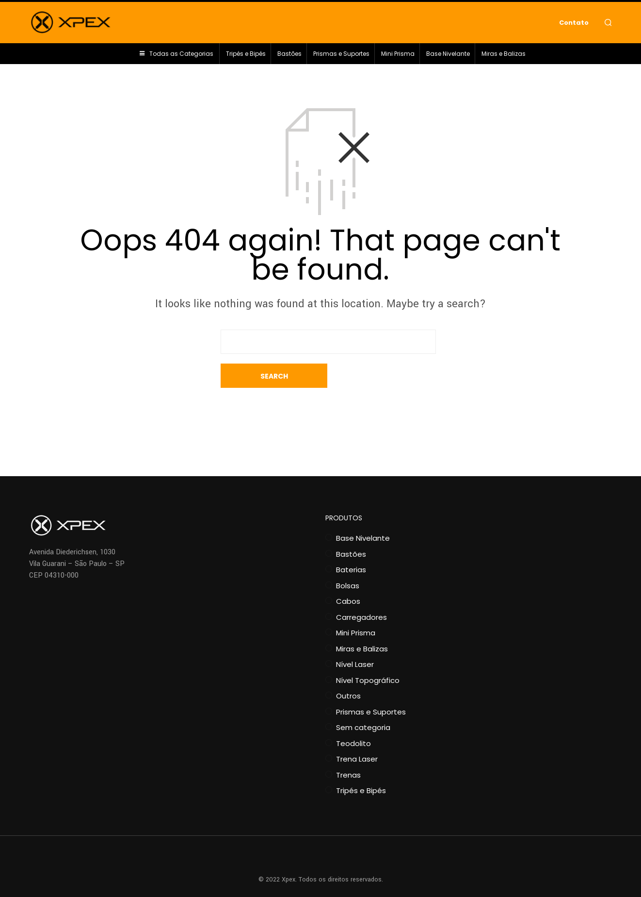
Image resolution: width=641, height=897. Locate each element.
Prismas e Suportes (341, 56)
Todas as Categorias (181, 56)
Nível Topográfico (368, 656)
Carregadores (361, 593)
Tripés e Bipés (246, 56)
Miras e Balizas (503, 56)
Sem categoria (363, 703)
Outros (348, 671)
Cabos (348, 577)
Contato (574, 23)
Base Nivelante (448, 56)
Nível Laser (355, 640)
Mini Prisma (398, 56)
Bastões (289, 56)
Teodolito (353, 719)
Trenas (348, 751)
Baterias (351, 545)
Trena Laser (357, 735)
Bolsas (347, 561)
